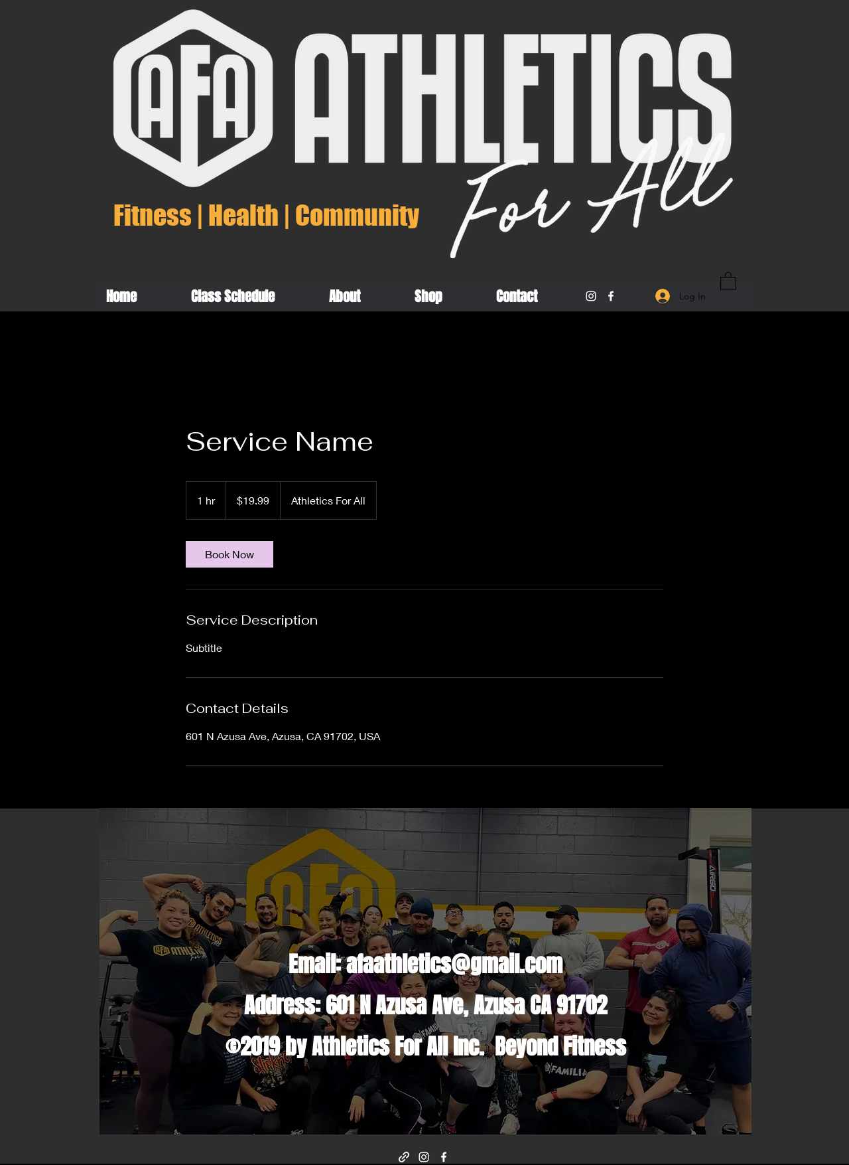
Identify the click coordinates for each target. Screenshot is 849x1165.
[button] (728, 280)
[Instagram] (591, 296)
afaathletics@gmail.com (454, 964)
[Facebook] (611, 296)
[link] (229, 554)
